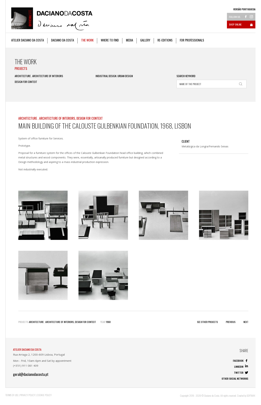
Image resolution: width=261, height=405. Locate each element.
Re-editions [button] (165, 40)
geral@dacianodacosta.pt (30, 374)
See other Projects (207, 322)
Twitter (241, 372)
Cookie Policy (44, 395)
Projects (21, 68)
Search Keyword (186, 76)
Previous (230, 322)
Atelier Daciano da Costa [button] (27, 40)
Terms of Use (11, 395)
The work (87, 40)
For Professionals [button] (192, 40)
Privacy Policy (27, 395)
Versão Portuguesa (244, 9)
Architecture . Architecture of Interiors (39, 76)
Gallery (145, 40)
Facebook (240, 360)
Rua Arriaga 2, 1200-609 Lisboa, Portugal (39, 354)
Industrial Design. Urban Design (114, 76)
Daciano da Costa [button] (62, 40)
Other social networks (235, 378)
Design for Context (26, 82)
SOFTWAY (251, 395)
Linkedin (241, 366)
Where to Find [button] (110, 40)
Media (129, 40)
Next (245, 322)
